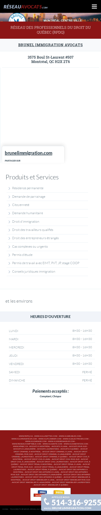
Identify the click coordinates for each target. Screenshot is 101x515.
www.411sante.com (52, 444)
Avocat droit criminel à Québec (51, 457)
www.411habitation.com (76, 444)
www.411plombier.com (49, 439)
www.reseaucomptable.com (26, 444)
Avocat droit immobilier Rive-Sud (73, 480)
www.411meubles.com (70, 436)
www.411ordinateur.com (24, 439)
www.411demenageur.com (61, 441)
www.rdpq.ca (26, 436)
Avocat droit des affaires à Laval (42, 472)
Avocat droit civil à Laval (37, 459)
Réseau (26, 6)
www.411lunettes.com (45, 436)
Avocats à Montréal (39, 446)
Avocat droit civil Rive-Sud (66, 459)
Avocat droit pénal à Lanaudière (51, 467)
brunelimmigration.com (71, 508)
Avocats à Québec (70, 449)
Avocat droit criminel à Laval (57, 452)
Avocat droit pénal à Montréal (36, 464)
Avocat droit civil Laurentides (53, 462)
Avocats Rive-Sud (78, 446)
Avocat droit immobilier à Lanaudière (31, 482)
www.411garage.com (36, 441)
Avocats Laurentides (48, 449)
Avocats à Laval (60, 446)
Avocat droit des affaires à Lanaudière (41, 475)
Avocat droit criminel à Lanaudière (53, 454)
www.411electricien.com (75, 439)
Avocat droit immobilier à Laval (38, 480)
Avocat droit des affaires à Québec (43, 477)
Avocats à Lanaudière (24, 449)
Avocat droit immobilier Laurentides (71, 482)
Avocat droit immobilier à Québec (51, 485)
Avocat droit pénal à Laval (67, 464)
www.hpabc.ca (20, 446)
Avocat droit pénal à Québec (42, 469)
